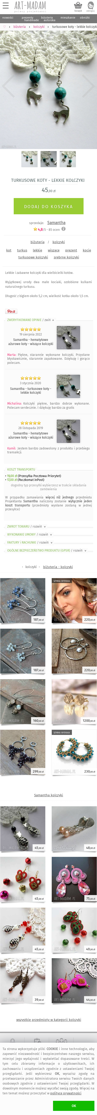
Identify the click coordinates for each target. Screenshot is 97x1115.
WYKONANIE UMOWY (30, 534)
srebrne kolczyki (66, 257)
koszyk (78, 10)
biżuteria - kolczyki (58, 567)
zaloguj (90, 10)
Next (88, 86)
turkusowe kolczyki (33, 257)
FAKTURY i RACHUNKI (30, 542)
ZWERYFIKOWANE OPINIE (31, 320)
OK (74, 1106)
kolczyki (59, 242)
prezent (71, 250)
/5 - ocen (46, 229)
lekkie (37, 250)
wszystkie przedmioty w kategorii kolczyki (48, 1020)
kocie (87, 250)
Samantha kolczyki (48, 795)
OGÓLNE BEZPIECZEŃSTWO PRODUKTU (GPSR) (47, 550)
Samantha (56, 222)
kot (8, 250)
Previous (8, 86)
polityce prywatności (65, 1093)
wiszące (53, 250)
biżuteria (37, 242)
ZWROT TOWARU (27, 526)
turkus (22, 250)
